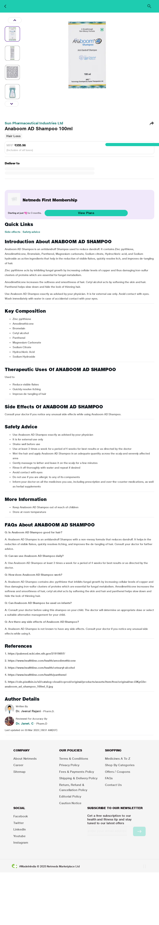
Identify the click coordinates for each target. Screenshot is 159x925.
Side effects (12, 231)
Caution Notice (70, 803)
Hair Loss (13, 136)
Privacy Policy (69, 765)
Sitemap (19, 772)
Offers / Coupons (117, 772)
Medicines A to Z (117, 758)
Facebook (20, 816)
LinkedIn (19, 829)
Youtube (19, 836)
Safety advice (31, 231)
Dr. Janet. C (25, 723)
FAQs (109, 778)
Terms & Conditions (73, 758)
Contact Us (113, 785)
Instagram (20, 842)
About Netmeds (25, 758)
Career (18, 765)
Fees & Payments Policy (76, 772)
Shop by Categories (119, 765)
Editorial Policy (70, 796)
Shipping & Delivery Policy (78, 778)
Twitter (18, 823)
